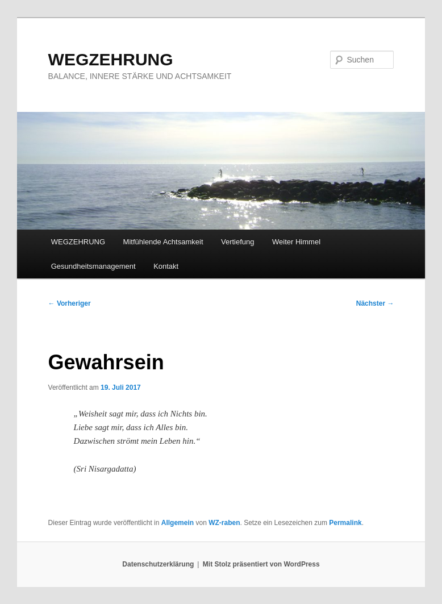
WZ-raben (224, 523)
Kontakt (165, 266)
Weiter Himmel (296, 242)
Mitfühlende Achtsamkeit (163, 242)
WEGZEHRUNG (110, 59)
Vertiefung (238, 242)
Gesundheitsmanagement (93, 266)
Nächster (375, 303)
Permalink (345, 523)
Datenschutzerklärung (158, 564)
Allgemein (177, 523)
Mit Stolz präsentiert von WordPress (261, 564)
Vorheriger (69, 303)
